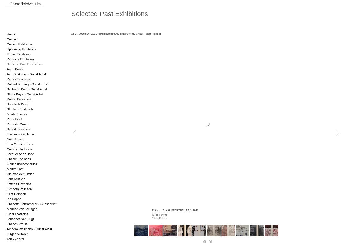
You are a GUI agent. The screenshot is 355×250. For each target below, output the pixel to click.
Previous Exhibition (20, 59)
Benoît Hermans (18, 129)
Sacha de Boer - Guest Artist (27, 89)
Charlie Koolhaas (19, 159)
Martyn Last (15, 169)
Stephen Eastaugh (20, 109)
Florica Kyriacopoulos (22, 164)
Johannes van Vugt (20, 219)
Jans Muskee (16, 179)
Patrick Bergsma (18, 79)
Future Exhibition (19, 54)
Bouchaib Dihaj (17, 104)
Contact (12, 39)
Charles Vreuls (17, 224)
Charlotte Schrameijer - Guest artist (31, 204)
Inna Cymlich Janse (20, 144)
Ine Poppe (14, 199)
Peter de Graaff (17, 124)
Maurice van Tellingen (22, 209)
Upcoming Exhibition (21, 49)
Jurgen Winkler (17, 234)
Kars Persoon (16, 194)
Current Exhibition (19, 44)
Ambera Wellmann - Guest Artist (29, 229)
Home (11, 34)
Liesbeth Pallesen (19, 189)
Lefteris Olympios (19, 184)
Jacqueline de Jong (20, 154)
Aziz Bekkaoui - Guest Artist (26, 74)
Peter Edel (14, 119)
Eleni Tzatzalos (17, 214)
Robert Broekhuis (19, 99)
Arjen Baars (15, 69)
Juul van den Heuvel (21, 134)
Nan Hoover (15, 139)
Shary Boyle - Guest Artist (25, 94)
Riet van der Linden (20, 174)
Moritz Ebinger (17, 114)
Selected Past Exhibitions (25, 64)
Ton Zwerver (15, 239)
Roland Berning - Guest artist (27, 84)
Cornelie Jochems (19, 149)
